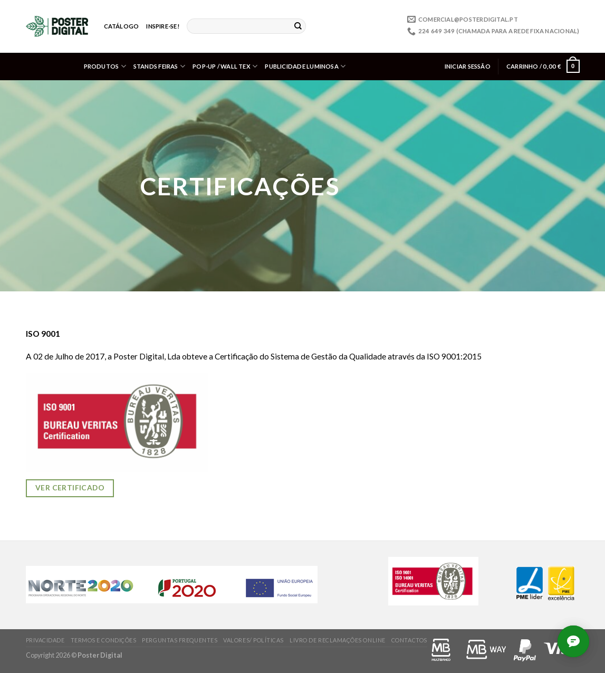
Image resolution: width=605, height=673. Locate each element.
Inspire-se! (162, 26)
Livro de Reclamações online (338, 640)
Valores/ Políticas (253, 640)
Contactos (409, 640)
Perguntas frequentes (179, 640)
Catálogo (121, 26)
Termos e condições (104, 640)
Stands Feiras (159, 66)
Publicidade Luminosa (305, 66)
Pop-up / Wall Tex (225, 66)
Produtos (105, 66)
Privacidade (45, 640)
